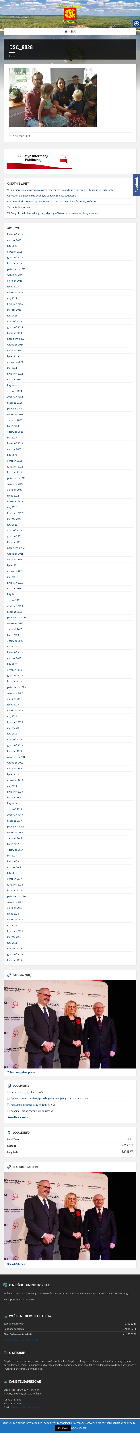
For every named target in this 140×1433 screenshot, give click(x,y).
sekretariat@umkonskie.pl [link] (24, 1407)
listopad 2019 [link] (14, 681)
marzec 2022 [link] (14, 518)
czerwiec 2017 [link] (15, 849)
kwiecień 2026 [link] (15, 234)
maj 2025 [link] (12, 298)
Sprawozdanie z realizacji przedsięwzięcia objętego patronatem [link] (46, 1098)
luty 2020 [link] (12, 664)
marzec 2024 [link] (14, 379)
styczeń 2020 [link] (14, 669)
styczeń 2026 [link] (14, 251)
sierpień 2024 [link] (14, 350)
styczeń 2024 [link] (14, 391)
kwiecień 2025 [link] (15, 304)
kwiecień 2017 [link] (15, 861)
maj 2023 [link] (12, 437)
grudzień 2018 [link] (15, 745)
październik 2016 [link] (16, 896)
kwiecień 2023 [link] (15, 443)
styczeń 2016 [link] (14, 948)
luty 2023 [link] (12, 455)
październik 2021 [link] (16, 547)
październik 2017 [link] (16, 826)
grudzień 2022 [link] (15, 466)
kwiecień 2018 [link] (15, 791)
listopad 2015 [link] (14, 960)
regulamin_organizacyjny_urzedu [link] (29, 1104)
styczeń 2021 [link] (14, 600)
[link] (70, 14)
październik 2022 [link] (16, 478)
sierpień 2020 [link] (14, 629)
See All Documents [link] (17, 1117)
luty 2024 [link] (12, 385)
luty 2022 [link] (12, 524)
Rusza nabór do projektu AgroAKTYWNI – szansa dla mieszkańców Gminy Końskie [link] (51, 201)
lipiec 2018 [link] (13, 774)
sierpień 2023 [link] (14, 420)
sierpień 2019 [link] (14, 699)
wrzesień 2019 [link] (15, 693)
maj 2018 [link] (12, 786)
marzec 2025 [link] (14, 309)
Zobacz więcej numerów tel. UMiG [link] (22, 1340)
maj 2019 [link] (12, 716)
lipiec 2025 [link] (13, 286)
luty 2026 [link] (12, 245)
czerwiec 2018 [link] (15, 780)
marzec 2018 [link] (14, 797)
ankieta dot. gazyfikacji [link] (23, 1092)
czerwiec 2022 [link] (15, 501)
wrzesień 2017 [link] (15, 832)
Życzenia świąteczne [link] (18, 207)
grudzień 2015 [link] (15, 954)
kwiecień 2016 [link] (15, 931)
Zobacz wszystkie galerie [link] (21, 1072)
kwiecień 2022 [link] (15, 513)
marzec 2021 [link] (14, 588)
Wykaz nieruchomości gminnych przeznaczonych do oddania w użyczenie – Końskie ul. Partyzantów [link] (61, 190)
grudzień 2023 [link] (15, 396)
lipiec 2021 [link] (13, 565)
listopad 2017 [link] (14, 820)
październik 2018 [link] (16, 757)
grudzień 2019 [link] (15, 675)
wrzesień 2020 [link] (15, 623)
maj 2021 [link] (12, 577)
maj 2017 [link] (12, 855)
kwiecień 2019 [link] (15, 722)
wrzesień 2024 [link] (15, 344)
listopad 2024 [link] (14, 333)
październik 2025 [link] (16, 269)
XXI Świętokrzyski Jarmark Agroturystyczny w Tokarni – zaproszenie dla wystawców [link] (52, 213)
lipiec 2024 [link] (13, 356)
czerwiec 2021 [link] (15, 571)
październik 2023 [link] (16, 408)
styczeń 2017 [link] (14, 878)
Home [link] (12, 56)
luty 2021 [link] (12, 594)
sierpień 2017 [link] (14, 838)
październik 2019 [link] (16, 687)
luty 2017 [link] (12, 873)
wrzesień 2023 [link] (15, 414)
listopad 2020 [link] (14, 611)
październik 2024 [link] (16, 338)
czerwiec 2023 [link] (15, 431)
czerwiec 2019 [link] (15, 710)
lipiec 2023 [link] (13, 426)
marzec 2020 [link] (14, 658)
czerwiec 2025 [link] (15, 292)
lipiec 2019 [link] (13, 704)
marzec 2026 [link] (14, 240)
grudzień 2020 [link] (15, 606)
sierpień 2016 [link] (14, 907)
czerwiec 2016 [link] (15, 919)
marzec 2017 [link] (14, 867)
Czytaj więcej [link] (78, 1428)
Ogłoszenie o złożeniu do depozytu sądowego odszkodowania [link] (41, 195)
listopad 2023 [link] (14, 402)
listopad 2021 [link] (14, 542)
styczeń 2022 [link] (14, 530)
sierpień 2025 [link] (14, 280)
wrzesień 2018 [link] (15, 762)
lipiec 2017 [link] (13, 844)
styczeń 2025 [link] (14, 321)
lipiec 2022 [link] (13, 495)
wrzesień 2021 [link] (15, 553)
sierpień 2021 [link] (14, 559)
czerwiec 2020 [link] (15, 640)
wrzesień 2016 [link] (15, 902)
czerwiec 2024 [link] (15, 362)
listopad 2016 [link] (14, 890)
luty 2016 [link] (12, 942)
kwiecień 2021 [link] (15, 582)
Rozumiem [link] (62, 1428)
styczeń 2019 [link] (14, 739)
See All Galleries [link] (16, 1264)
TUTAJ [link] (7, 1303)
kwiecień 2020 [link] (15, 652)
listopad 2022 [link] (14, 472)
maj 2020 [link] (12, 646)
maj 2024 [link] (12, 367)
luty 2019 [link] (12, 733)
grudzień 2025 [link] (15, 257)
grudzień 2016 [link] (15, 884)
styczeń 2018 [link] (14, 809)
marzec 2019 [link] (14, 728)
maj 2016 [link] (12, 925)
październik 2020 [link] (16, 617)
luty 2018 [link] (12, 803)
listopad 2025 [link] (14, 263)
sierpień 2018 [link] (14, 768)
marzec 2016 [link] (14, 936)
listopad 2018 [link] (14, 751)
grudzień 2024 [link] (15, 327)
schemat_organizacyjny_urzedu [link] (28, 1111)
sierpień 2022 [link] (14, 489)
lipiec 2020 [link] (13, 635)
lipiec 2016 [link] (13, 913)
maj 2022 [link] (12, 507)
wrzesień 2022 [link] (15, 484)
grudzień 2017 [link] (15, 814)
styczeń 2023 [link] (14, 460)
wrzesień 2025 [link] (15, 274)
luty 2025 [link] (12, 315)
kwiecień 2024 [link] (15, 373)
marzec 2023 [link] (14, 449)
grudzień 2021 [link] (15, 536)
